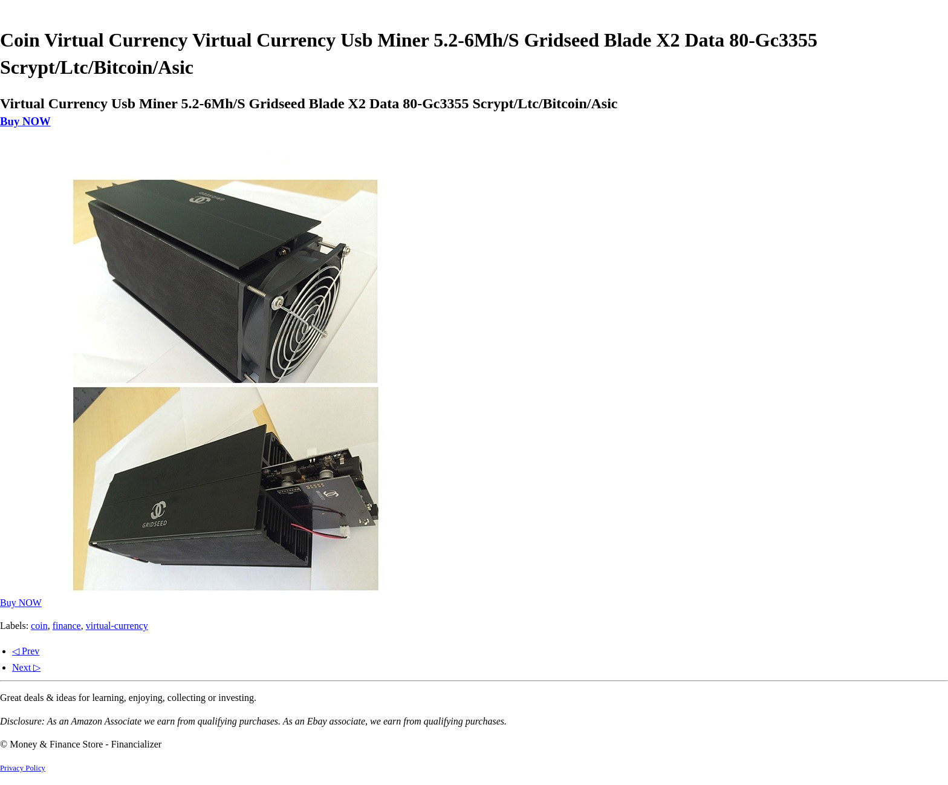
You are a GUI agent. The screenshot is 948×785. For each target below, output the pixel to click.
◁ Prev (25, 651)
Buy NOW (25, 121)
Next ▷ (26, 667)
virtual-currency (117, 626)
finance (67, 626)
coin (39, 626)
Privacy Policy (22, 768)
